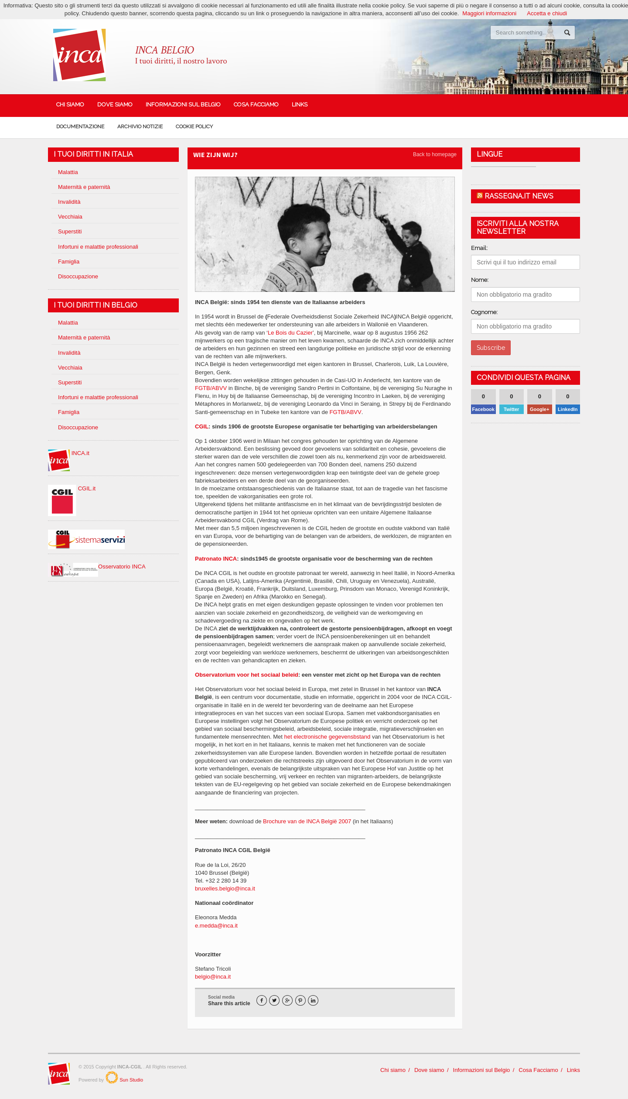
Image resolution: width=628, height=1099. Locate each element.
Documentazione (80, 126)
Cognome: (484, 312)
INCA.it (68, 453)
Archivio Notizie (140, 126)
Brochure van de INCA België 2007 (307, 821)
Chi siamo (70, 104)
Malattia (68, 172)
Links (299, 104)
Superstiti (70, 231)
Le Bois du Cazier (290, 332)
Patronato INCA (216, 558)
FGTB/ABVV (211, 388)
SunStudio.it (111, 1077)
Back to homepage (435, 154)
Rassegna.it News (519, 196)
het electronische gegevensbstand (327, 736)
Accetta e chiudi (547, 13)
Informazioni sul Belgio (183, 104)
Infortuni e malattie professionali (98, 246)
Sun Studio (130, 1079)
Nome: (479, 280)
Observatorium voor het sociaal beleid (246, 674)
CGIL (201, 426)
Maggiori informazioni (490, 13)
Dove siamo (115, 104)
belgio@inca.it (213, 976)
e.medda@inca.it (216, 925)
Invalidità (69, 202)
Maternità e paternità (84, 187)
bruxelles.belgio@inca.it (225, 888)
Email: (479, 248)
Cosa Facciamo (256, 104)
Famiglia (68, 261)
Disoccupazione (78, 276)
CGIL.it (72, 488)
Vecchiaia (70, 216)
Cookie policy (194, 126)
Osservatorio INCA (96, 566)
